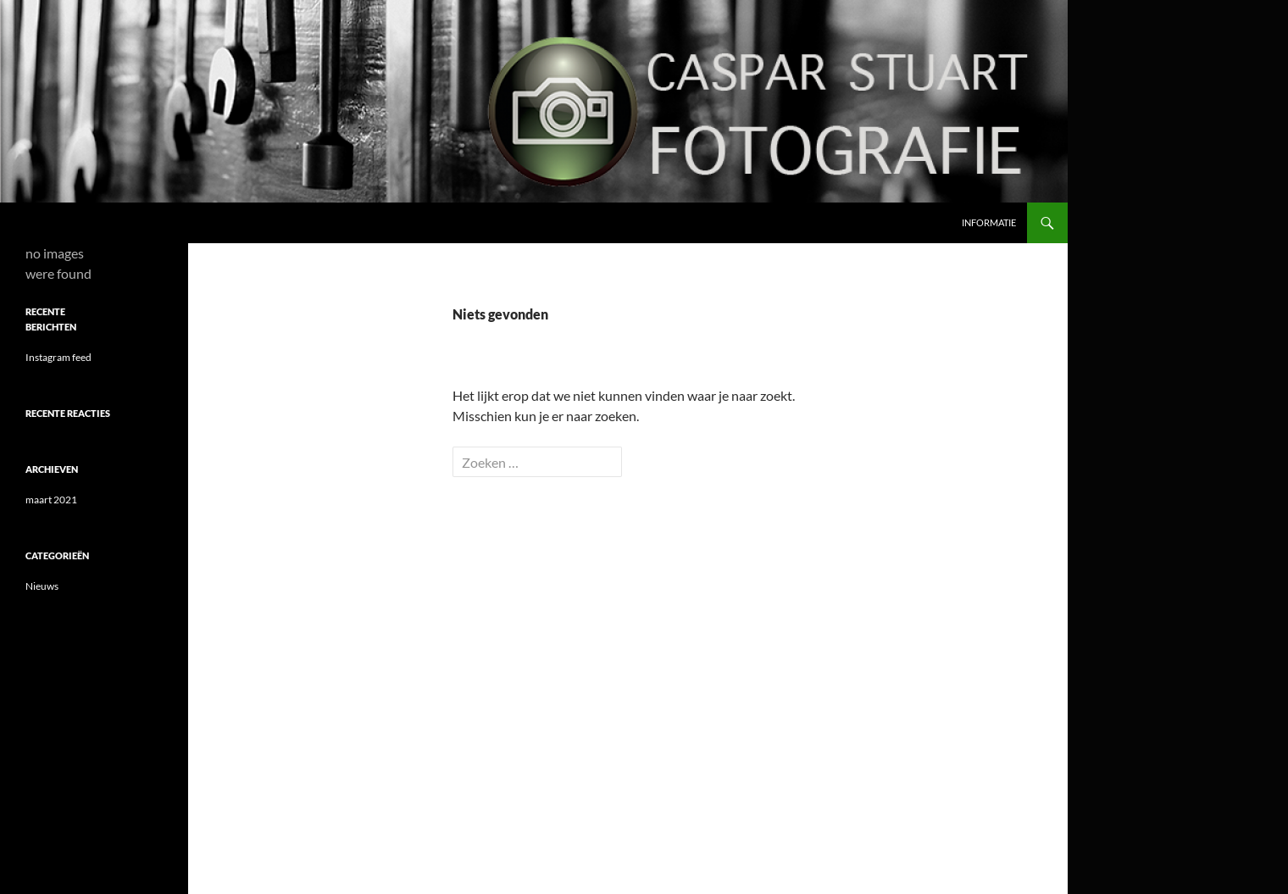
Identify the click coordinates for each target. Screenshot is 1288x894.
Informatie (989, 222)
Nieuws (41, 586)
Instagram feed (58, 357)
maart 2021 (51, 499)
